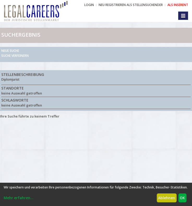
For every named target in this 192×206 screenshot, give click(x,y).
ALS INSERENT (177, 5)
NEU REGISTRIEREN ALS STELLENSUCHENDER (131, 5)
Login (89, 5)
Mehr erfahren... (18, 197)
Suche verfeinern (15, 55)
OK (182, 197)
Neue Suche (10, 50)
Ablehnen (166, 197)
